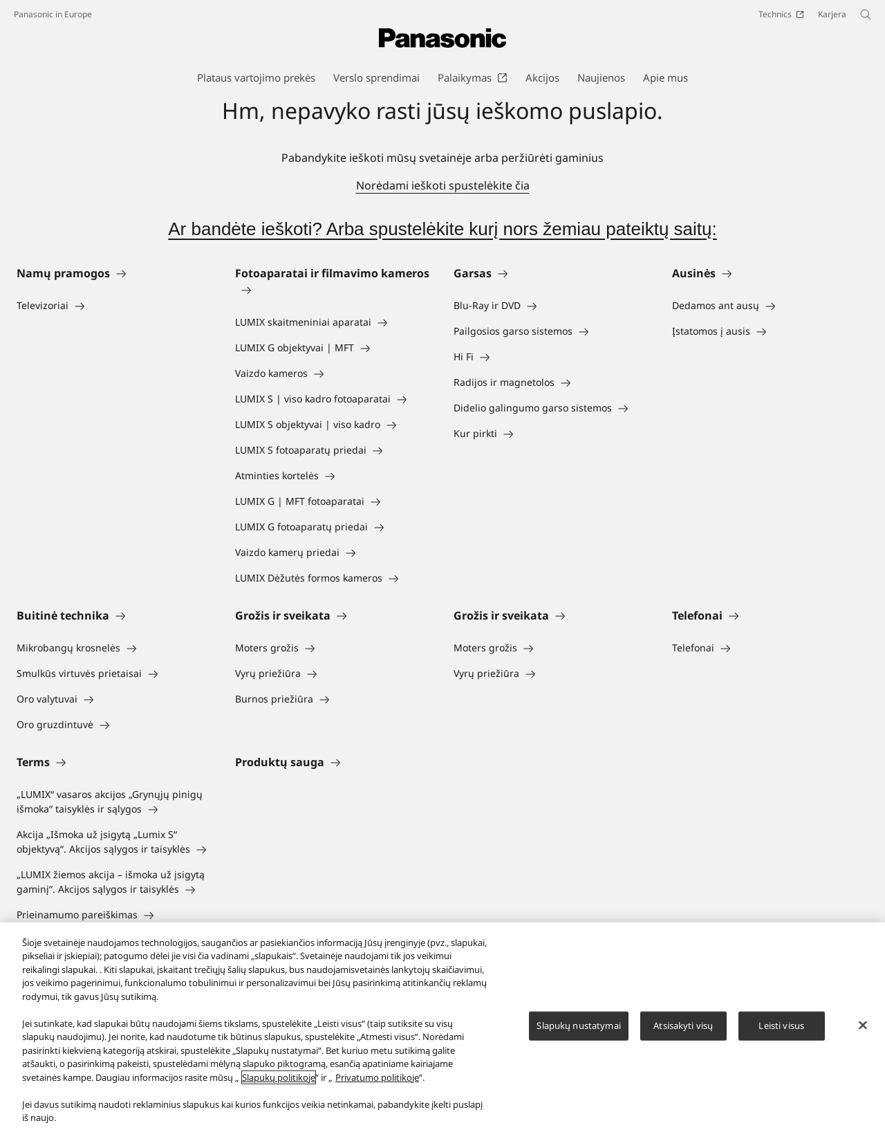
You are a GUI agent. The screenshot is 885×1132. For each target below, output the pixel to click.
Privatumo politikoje (377, 1083)
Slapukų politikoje (278, 1083)
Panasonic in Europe (53, 14)
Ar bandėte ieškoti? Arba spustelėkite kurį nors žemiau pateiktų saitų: (442, 229)
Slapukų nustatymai (578, 1031)
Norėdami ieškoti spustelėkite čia (443, 185)
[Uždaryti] (863, 1031)
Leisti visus (781, 1031)
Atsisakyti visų (683, 1031)
